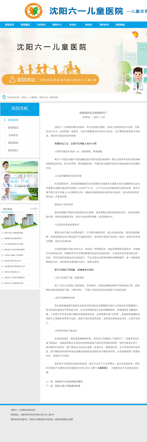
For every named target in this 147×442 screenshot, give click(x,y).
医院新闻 (54, 97)
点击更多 (34, 209)
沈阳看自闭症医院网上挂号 (14, 266)
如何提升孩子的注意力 (13, 261)
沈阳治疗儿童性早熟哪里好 (14, 278)
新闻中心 (57, 25)
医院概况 (25, 25)
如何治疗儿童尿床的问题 (13, 283)
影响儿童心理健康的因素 (13, 233)
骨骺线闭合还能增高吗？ (13, 238)
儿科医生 (41, 25)
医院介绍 (43, 97)
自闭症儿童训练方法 (12, 272)
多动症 (72, 25)
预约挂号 (104, 25)
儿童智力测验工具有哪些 (13, 255)
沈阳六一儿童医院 (29, 97)
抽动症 (88, 25)
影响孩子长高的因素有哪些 (14, 250)
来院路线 (120, 25)
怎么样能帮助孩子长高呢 (13, 244)
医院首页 (9, 25)
